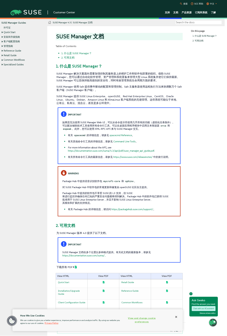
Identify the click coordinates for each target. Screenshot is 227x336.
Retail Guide (10, 55)
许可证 (7, 27)
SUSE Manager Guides (13, 22)
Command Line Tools (124, 141)
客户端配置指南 (12, 41)
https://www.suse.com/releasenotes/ (133, 156)
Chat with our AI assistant (203, 308)
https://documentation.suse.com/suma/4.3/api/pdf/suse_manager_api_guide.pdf (111, 150)
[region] (97, 320)
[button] (12, 321)
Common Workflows (14, 60)
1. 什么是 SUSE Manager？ (204, 36)
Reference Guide (12, 50)
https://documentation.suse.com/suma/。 (84, 255)
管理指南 (8, 46)
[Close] (176, 316)
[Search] (198, 22)
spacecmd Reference (121, 135)
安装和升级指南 (12, 36)
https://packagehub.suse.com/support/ (132, 209)
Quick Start (9, 32)
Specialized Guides (14, 64)
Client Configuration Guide (71, 302)
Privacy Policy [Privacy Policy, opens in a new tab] (51, 323)
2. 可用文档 (197, 40)
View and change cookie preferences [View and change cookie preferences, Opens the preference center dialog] (142, 320)
